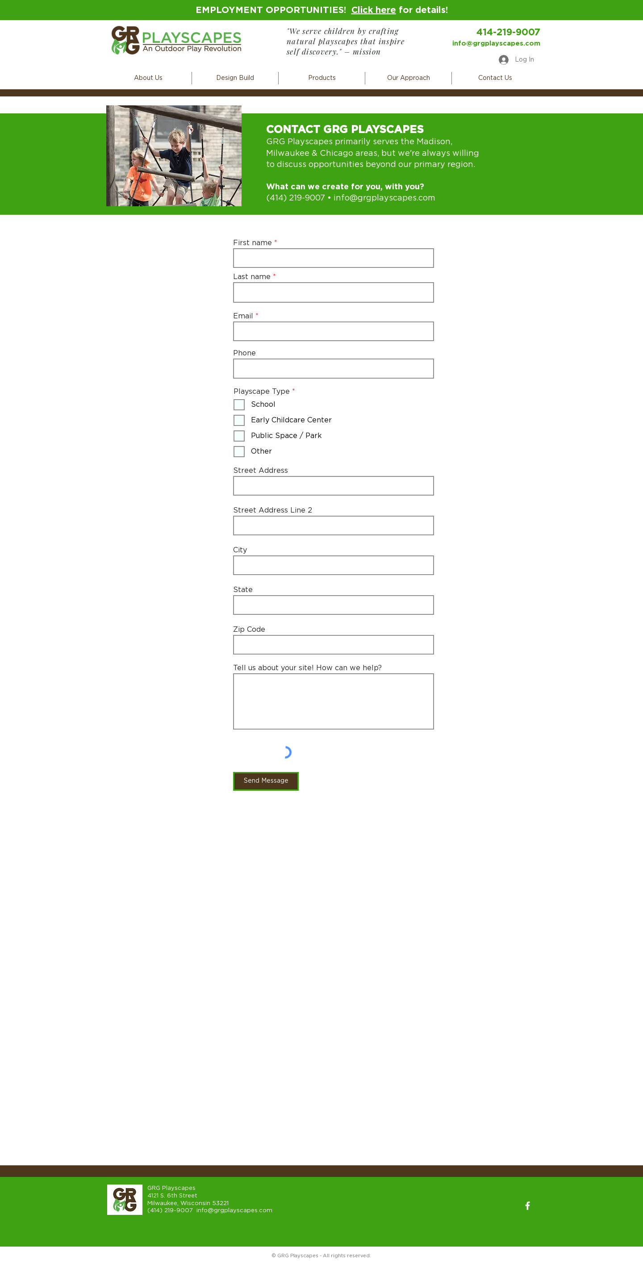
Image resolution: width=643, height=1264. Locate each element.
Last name (252, 276)
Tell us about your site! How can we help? (307, 668)
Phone (244, 353)
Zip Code (249, 629)
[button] (148, 78)
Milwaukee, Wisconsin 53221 (188, 1203)
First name (252, 242)
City (240, 550)
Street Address (260, 470)
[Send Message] (266, 781)
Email (243, 316)
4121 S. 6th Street (172, 1196)
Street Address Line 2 (272, 510)
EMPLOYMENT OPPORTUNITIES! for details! (322, 10)
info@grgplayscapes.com (496, 43)
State (243, 589)
